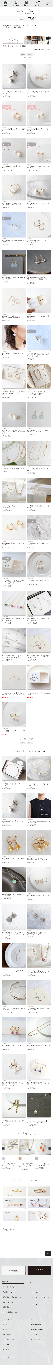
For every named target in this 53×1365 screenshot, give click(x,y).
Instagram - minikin (36, 1324)
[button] (3, 1148)
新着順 (48, 50)
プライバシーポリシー (9, 1350)
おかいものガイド (8, 1302)
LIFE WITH (34, 1304)
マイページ (6, 1324)
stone (36, 25)
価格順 (43, 50)
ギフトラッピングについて (10, 1287)
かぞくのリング (35, 1287)
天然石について (7, 1292)
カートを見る (7, 1345)
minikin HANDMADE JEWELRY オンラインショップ (16, 25)
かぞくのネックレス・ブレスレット (40, 1298)
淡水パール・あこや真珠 (13, 27)
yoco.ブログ (34, 1334)
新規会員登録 (7, 1335)
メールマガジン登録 (8, 1339)
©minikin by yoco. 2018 (7, 1357)
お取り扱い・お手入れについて (12, 1297)
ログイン (5, 1330)
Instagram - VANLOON (37, 1329)
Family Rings (34, 1292)
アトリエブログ (35, 1339)
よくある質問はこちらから (10, 1312)
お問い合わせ (7, 1307)
